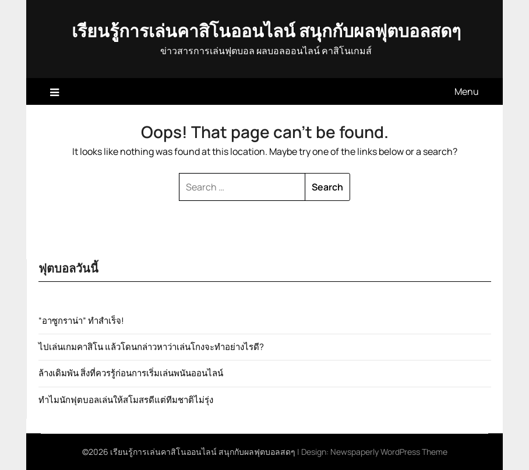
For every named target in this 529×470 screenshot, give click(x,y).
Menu (466, 91)
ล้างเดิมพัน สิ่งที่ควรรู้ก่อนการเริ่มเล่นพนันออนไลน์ (130, 373)
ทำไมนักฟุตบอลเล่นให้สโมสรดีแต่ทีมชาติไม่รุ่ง (125, 400)
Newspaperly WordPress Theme (388, 451)
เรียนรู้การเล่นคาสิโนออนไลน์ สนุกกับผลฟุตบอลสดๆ (266, 31)
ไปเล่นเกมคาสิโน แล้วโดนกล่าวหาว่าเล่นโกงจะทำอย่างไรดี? (151, 347)
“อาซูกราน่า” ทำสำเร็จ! (81, 320)
